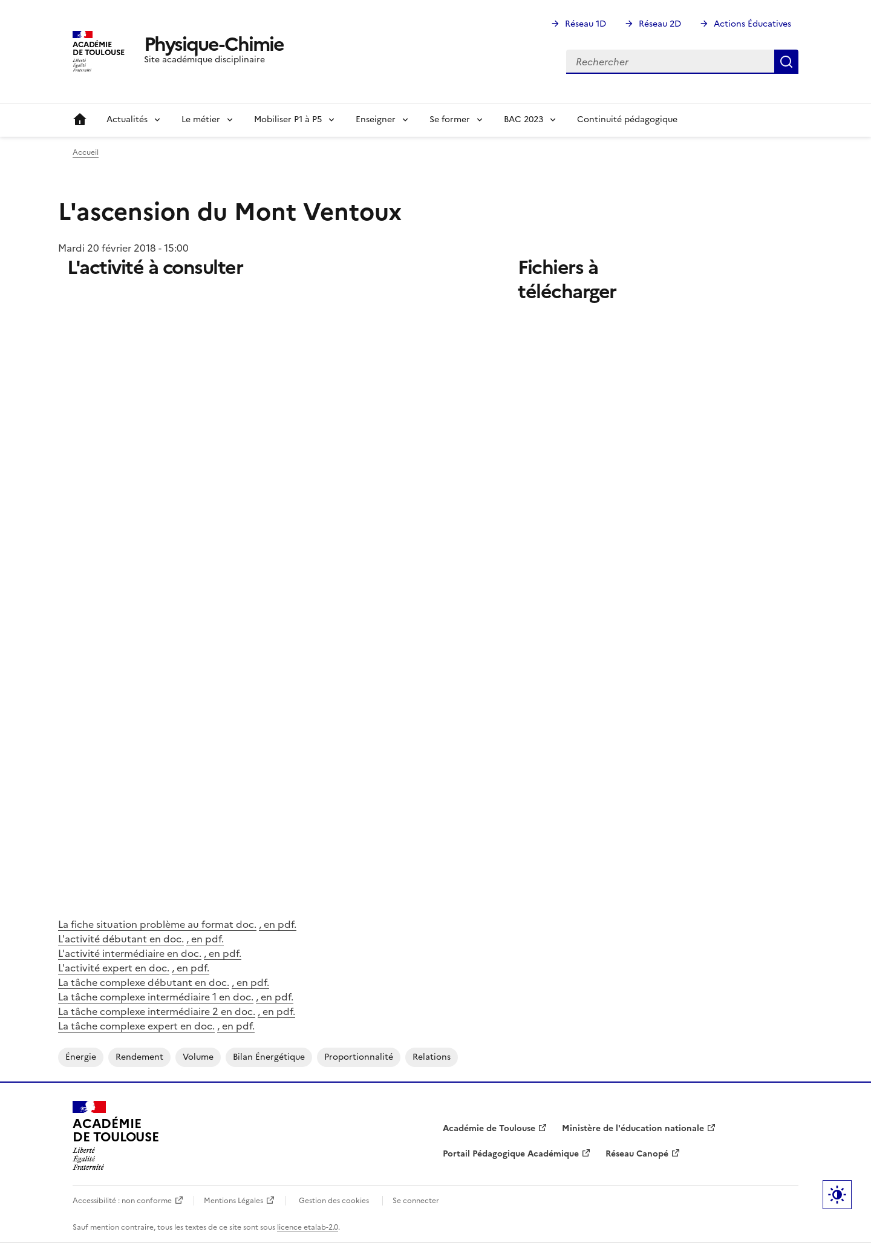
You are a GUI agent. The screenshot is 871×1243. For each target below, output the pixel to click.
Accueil (80, 120)
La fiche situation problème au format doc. (157, 924)
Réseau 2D (660, 24)
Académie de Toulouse (489, 1128)
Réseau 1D (585, 24)
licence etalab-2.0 (307, 1227)
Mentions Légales (233, 1200)
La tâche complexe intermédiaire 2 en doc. (156, 1011)
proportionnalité (358, 1057)
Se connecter (416, 1200)
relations (432, 1057)
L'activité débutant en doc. (121, 938)
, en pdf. (277, 924)
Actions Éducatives (752, 24)
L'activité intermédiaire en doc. (129, 953)
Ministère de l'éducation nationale (633, 1128)
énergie (80, 1057)
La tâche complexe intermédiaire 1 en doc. (155, 997)
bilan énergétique (269, 1057)
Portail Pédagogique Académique (511, 1153)
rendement (139, 1057)
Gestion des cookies (334, 1200)
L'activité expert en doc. (113, 968)
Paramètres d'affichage (837, 1194)
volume (198, 1057)
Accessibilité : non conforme (122, 1200)
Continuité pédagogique (627, 119)
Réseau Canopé (636, 1153)
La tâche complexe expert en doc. (136, 1026)
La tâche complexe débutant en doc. (143, 982)
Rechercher (786, 62)
